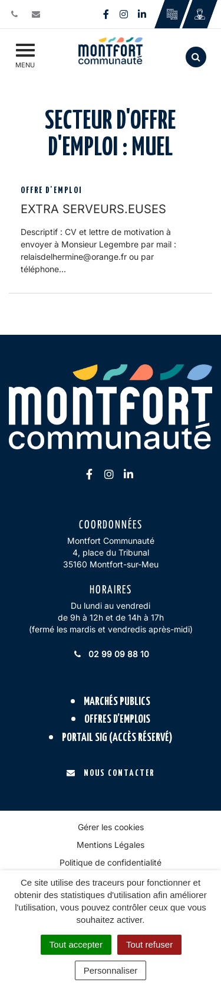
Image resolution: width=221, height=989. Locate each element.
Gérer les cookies (111, 827)
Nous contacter (110, 773)
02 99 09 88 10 (110, 654)
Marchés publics (117, 701)
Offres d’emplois (117, 719)
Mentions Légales (110, 845)
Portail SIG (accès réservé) (117, 737)
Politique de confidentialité (110, 862)
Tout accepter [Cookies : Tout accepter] (76, 944)
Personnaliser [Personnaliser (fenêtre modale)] (111, 970)
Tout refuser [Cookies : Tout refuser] (149, 944)
